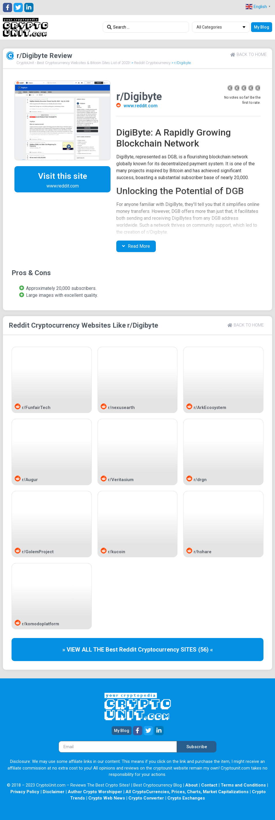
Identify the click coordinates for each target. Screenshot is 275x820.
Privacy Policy (24, 791)
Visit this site (62, 176)
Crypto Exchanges (186, 798)
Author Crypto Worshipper (95, 791)
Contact (209, 785)
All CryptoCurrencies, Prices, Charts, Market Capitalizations (187, 791)
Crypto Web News (106, 798)
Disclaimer (53, 791)
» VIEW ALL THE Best (90, 649)
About (191, 785)
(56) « (205, 649)
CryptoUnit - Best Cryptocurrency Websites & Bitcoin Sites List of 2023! (73, 63)
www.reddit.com (141, 105)
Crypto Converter (146, 798)
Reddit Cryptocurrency (152, 63)
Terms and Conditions (243, 785)
